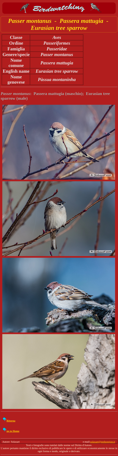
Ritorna (8, 420)
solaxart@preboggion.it (102, 441)
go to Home (10, 431)
